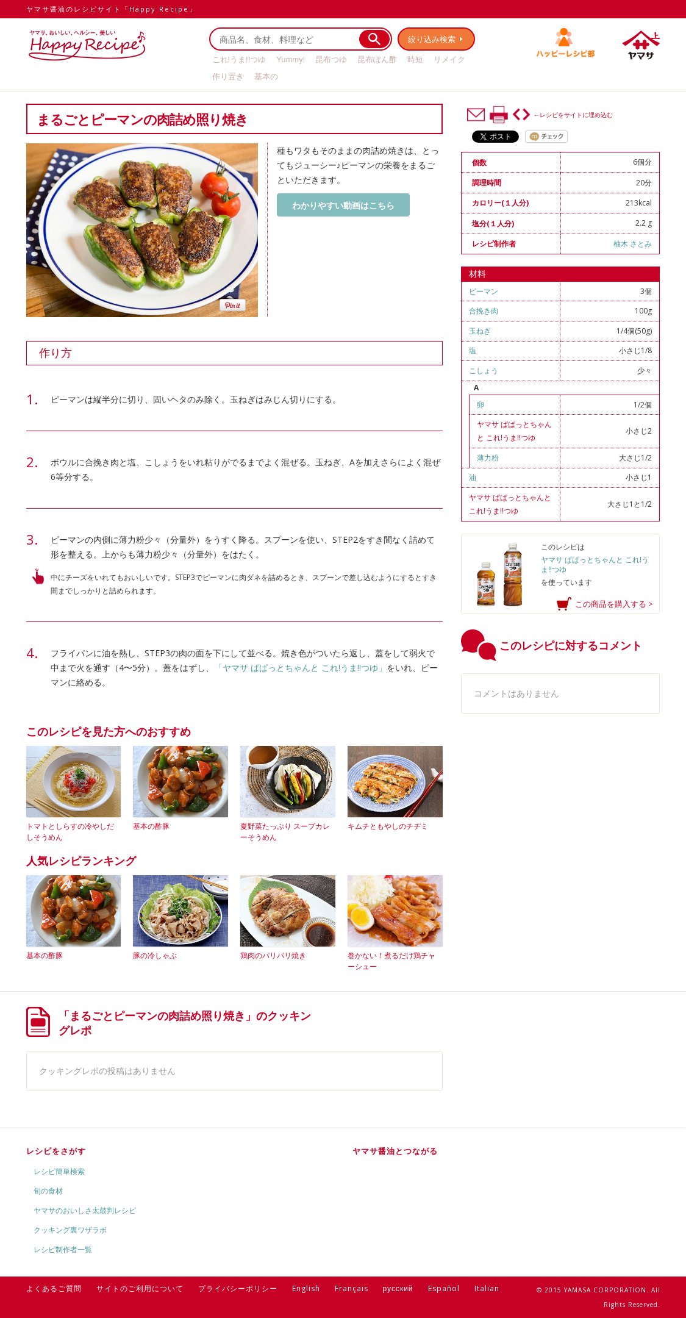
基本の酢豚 (151, 826)
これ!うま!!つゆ (239, 59)
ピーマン (483, 291)
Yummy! (290, 59)
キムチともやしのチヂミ (388, 826)
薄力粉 (488, 458)
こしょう (483, 370)
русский (398, 1288)
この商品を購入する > (614, 603)
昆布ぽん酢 (377, 59)
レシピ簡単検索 (59, 1171)
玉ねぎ (480, 331)
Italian (486, 1288)
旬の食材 (48, 1191)
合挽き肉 (483, 311)
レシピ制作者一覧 (63, 1249)
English (306, 1288)
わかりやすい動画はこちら (343, 205)
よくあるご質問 (54, 1288)
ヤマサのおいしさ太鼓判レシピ (85, 1210)
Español (444, 1288)
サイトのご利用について (140, 1288)
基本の (266, 76)
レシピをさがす (56, 1150)
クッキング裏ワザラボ (70, 1230)
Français (351, 1288)
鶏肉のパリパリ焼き (273, 955)
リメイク (449, 59)
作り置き (228, 76)
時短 (415, 59)
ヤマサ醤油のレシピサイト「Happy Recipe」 (111, 8)
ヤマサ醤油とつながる (395, 1150)
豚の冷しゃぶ (155, 955)
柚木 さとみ (632, 243)
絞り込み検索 (432, 39)
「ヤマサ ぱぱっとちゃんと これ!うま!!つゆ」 (300, 667)
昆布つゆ (331, 59)
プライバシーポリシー (237, 1288)
